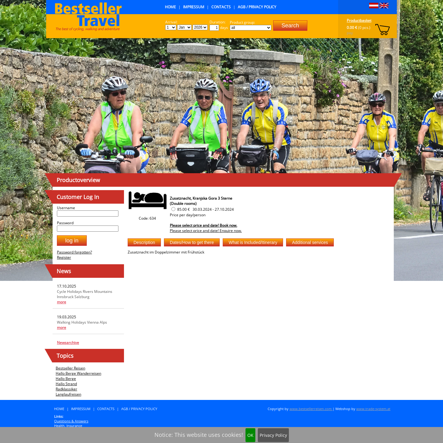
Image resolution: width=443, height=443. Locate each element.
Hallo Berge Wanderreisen (78, 373)
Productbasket (359, 20)
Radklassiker (66, 389)
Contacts (221, 7)
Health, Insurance (68, 425)
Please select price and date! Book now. (203, 225)
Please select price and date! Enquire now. (206, 230)
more (61, 302)
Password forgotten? (74, 252)
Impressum (193, 7)
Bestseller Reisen (70, 368)
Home (170, 7)
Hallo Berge (66, 378)
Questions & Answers (71, 421)
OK (250, 435)
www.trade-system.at (373, 408)
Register (64, 257)
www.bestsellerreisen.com (311, 408)
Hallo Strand (66, 383)
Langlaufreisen (68, 394)
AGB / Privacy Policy (257, 7)
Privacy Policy (273, 435)
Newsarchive (68, 342)
